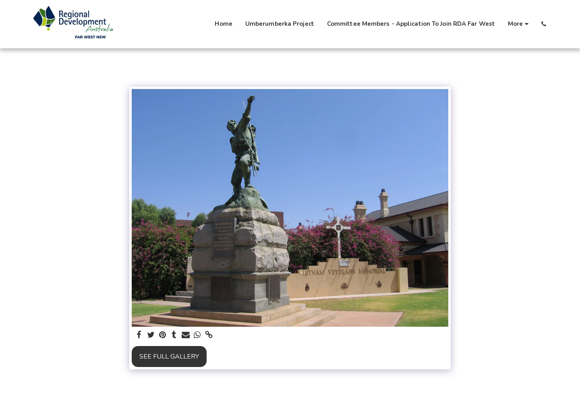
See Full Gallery (169, 356)
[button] (543, 24)
